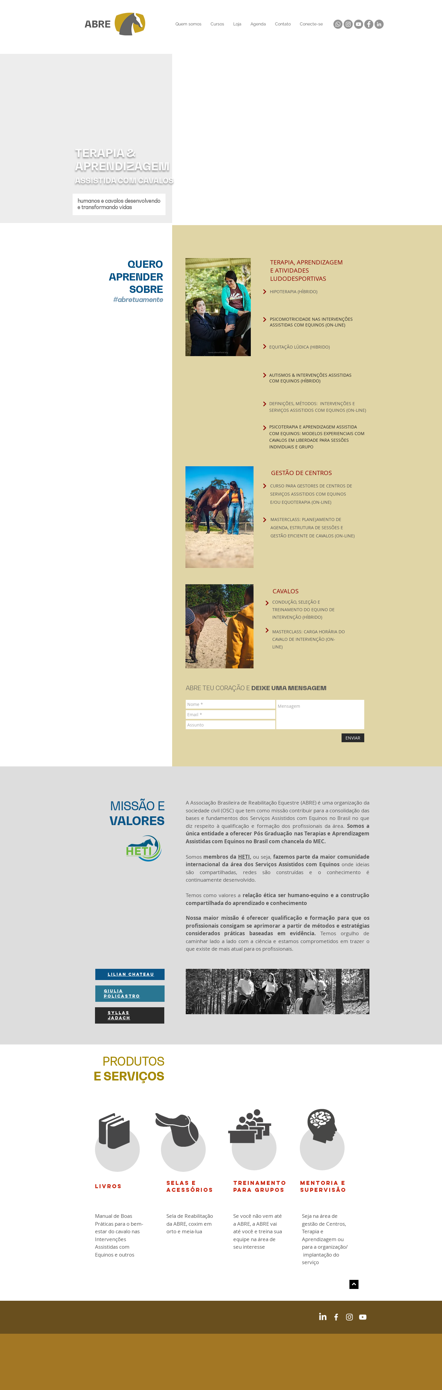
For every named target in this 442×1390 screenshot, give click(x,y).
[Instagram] (348, 24)
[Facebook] (368, 24)
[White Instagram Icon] (349, 1317)
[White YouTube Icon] (362, 1317)
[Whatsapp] (337, 24)
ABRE (98, 24)
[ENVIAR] (353, 737)
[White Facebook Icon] (336, 1317)
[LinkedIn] (379, 24)
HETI (244, 856)
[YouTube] (358, 24)
